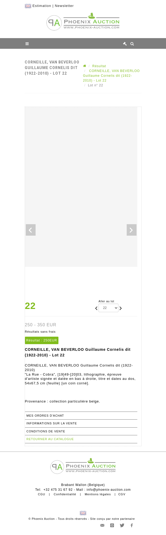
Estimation (41, 6)
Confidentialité (65, 494)
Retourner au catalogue (50, 439)
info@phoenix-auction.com (109, 490)
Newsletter (64, 6)
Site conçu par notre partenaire (112, 518)
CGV (121, 494)
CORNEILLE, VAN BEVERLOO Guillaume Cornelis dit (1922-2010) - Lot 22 (111, 75)
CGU (41, 494)
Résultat (99, 66)
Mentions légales (98, 494)
